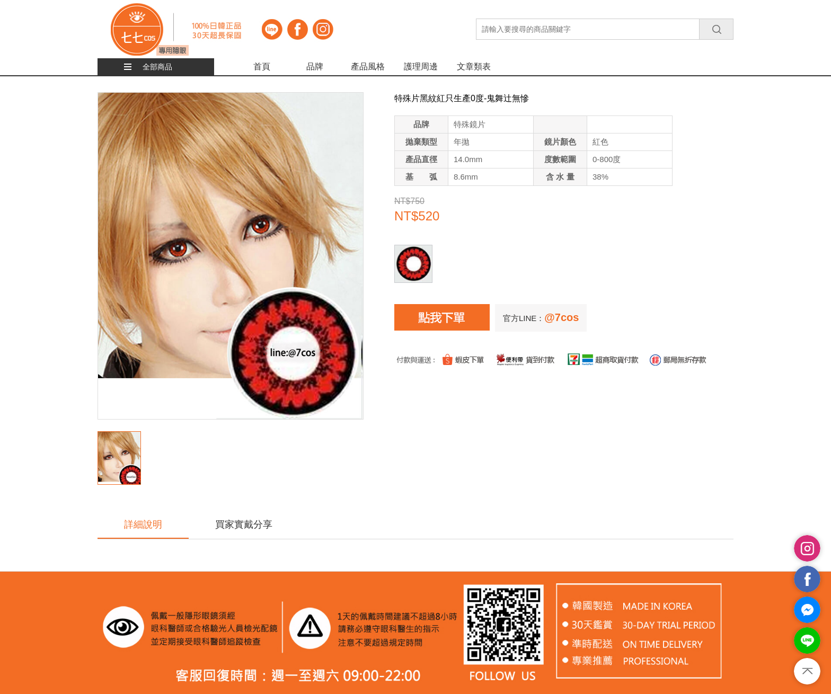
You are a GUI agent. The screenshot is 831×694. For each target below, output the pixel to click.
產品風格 (368, 66)
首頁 (261, 66)
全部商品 (157, 67)
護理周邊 (421, 66)
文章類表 (474, 66)
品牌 (314, 66)
